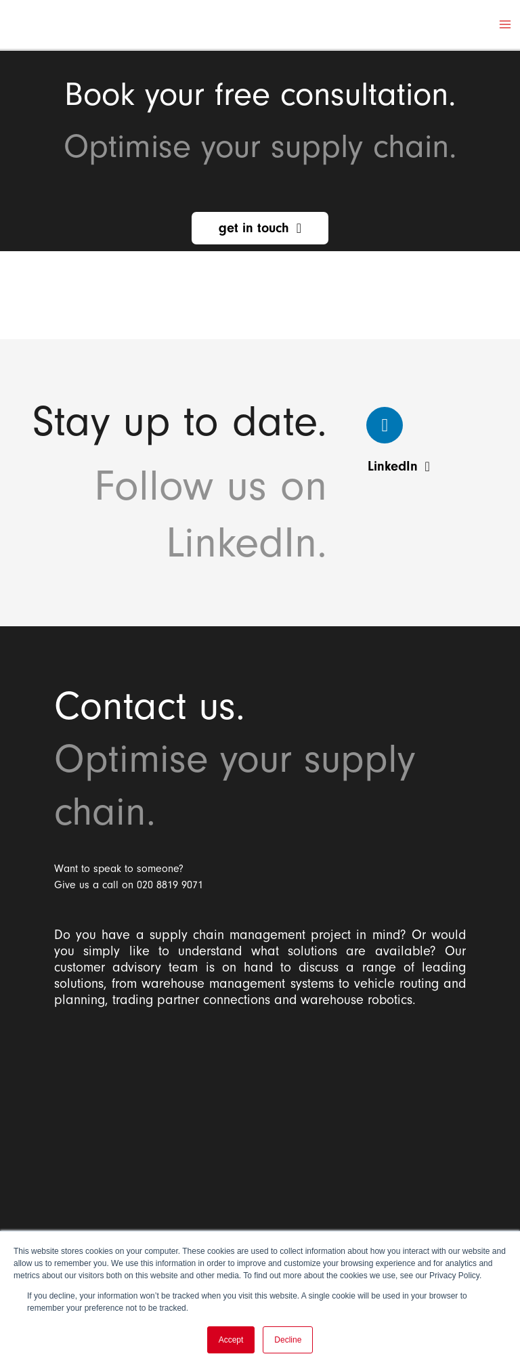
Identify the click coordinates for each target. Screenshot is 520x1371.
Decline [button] (287, 1340)
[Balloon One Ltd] (260, 1126)
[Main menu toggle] (505, 24)
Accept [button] (231, 1340)
